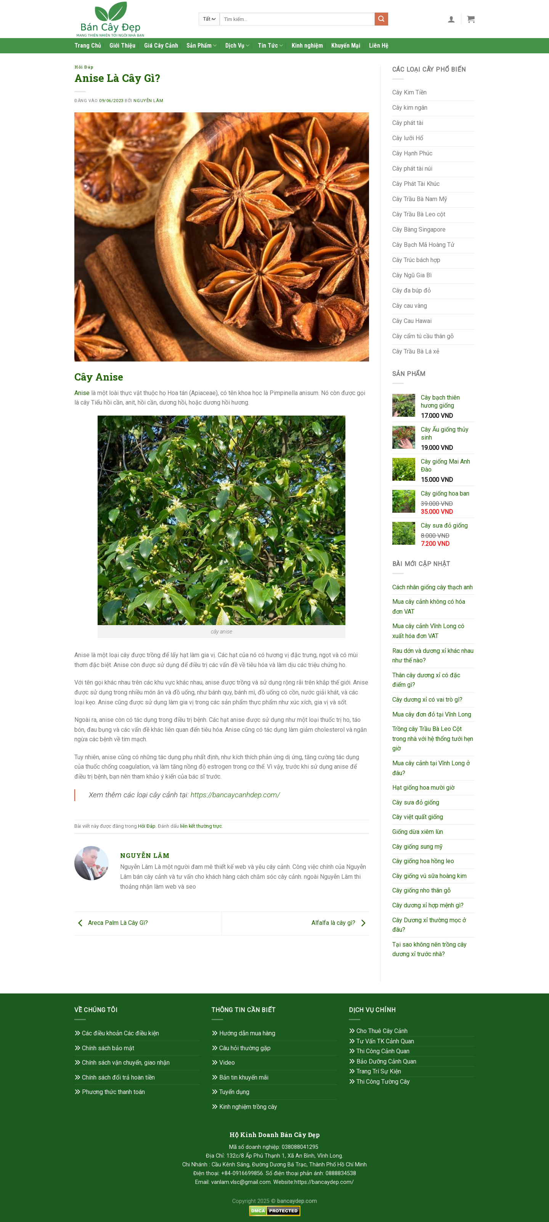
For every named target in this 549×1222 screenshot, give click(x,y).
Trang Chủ (87, 45)
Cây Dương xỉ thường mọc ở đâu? (429, 925)
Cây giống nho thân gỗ (421, 890)
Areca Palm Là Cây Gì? (111, 923)
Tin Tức (270, 46)
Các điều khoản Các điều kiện (120, 1033)
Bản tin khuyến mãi (243, 1077)
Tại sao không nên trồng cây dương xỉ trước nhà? (429, 949)
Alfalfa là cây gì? (340, 923)
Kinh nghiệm (307, 45)
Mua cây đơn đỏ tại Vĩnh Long (431, 714)
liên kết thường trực (201, 826)
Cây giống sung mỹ (417, 846)
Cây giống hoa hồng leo (423, 861)
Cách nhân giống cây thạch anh (432, 587)
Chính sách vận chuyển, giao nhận (122, 1062)
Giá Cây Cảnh (161, 45)
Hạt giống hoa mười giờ (423, 787)
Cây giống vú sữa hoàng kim (429, 876)
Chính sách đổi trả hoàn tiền (118, 1077)
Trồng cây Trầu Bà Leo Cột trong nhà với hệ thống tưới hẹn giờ (432, 738)
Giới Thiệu (122, 45)
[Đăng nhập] (451, 19)
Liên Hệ (378, 45)
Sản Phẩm (201, 46)
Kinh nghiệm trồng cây (244, 1106)
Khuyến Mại (345, 45)
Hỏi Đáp (84, 67)
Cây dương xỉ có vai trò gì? (427, 699)
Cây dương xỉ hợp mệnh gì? (428, 905)
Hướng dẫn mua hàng (243, 1033)
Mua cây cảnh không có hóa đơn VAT (428, 606)
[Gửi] (381, 19)
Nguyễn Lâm (148, 100)
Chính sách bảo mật (108, 1048)
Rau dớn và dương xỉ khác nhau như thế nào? (433, 655)
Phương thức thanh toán (109, 1092)
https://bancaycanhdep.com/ (235, 794)
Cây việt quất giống (417, 817)
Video (227, 1062)
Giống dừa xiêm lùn (417, 831)
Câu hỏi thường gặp (241, 1048)
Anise (82, 393)
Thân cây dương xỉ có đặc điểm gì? (426, 680)
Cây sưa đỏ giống (415, 802)
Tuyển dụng (230, 1092)
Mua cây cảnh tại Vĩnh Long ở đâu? (431, 768)
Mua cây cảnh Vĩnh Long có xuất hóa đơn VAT (428, 631)
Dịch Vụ (237, 46)
